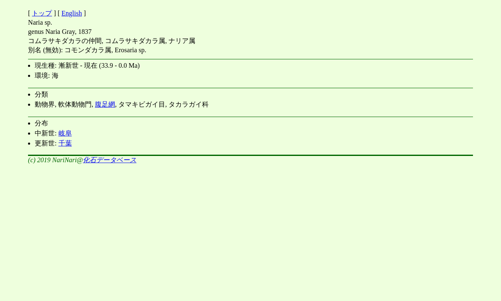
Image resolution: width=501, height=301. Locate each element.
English (71, 13)
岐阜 (65, 133)
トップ (42, 13)
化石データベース (109, 159)
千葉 (65, 143)
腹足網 (105, 104)
